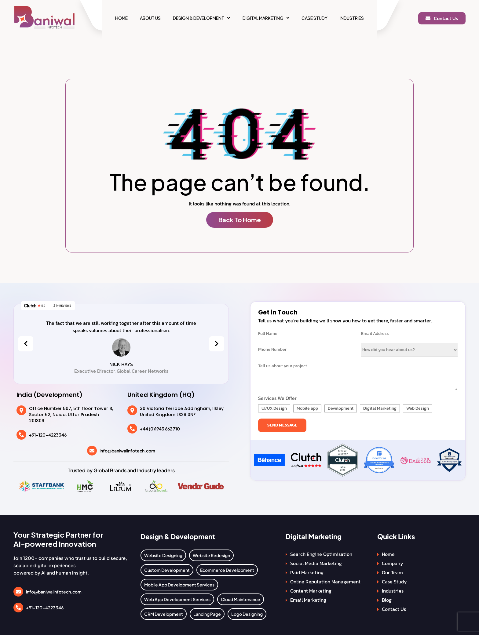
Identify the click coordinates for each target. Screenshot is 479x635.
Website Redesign (211, 555)
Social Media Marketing (316, 563)
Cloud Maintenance (240, 599)
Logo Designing (247, 614)
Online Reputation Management (325, 581)
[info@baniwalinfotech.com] (92, 450)
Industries (352, 18)
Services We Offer (277, 398)
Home (121, 18)
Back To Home (239, 219)
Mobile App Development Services (179, 584)
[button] (201, 18)
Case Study (315, 18)
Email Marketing (308, 600)
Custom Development (167, 570)
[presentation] (25, 343)
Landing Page (207, 614)
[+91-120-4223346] (21, 435)
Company (392, 563)
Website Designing (163, 555)
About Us (150, 18)
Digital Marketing (266, 18)
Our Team (392, 572)
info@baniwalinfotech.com (127, 450)
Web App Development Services (177, 599)
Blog (387, 600)
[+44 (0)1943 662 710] (132, 429)
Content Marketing (310, 590)
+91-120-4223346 (48, 434)
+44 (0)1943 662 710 (160, 428)
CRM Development (163, 614)
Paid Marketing (307, 572)
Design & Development (201, 18)
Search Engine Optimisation (321, 554)
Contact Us (394, 609)
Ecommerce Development (227, 570)
